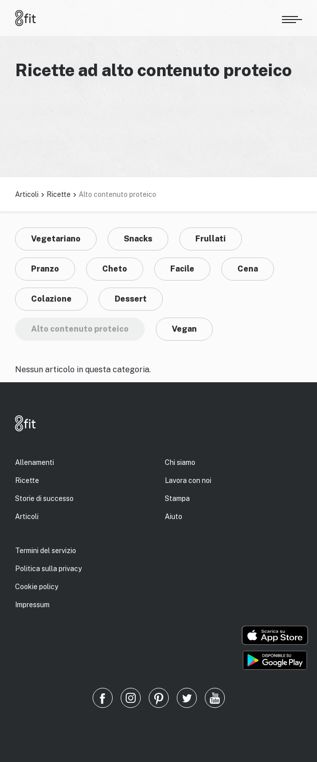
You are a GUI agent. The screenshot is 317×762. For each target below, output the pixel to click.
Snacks (138, 238)
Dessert (131, 299)
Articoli (27, 194)
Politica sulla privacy (48, 569)
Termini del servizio (45, 551)
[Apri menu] (292, 18)
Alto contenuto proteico (80, 329)
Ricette (59, 194)
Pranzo (45, 269)
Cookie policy (36, 587)
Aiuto (173, 517)
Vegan (184, 329)
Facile (182, 269)
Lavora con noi (188, 480)
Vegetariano (56, 238)
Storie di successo (44, 498)
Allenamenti (34, 462)
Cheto (114, 269)
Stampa (177, 498)
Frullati (210, 238)
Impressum (32, 605)
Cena (247, 269)
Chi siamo (180, 462)
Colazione (51, 299)
